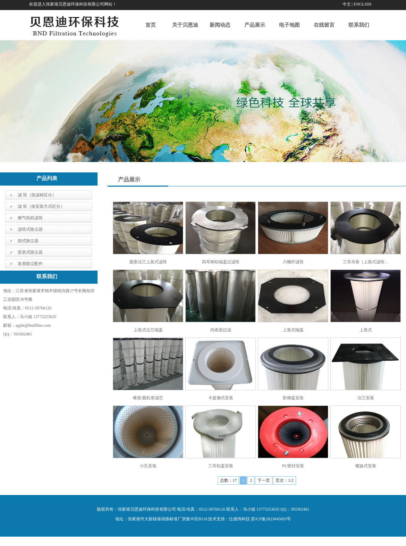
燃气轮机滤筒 (30, 217)
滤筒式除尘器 (30, 229)
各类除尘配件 (30, 263)
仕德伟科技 (239, 519)
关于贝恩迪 (185, 25)
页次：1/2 (284, 480)
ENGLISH (362, 4)
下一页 (263, 480)
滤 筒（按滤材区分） (37, 195)
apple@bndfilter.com (33, 325)
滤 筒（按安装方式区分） (41, 206)
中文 (346, 4)
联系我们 (358, 25)
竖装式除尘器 (30, 252)
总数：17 (228, 480)
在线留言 (324, 25)
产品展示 (254, 25)
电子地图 (289, 25)
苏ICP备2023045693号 (271, 519)
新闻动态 (220, 25)
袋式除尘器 (28, 240)
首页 (150, 25)
